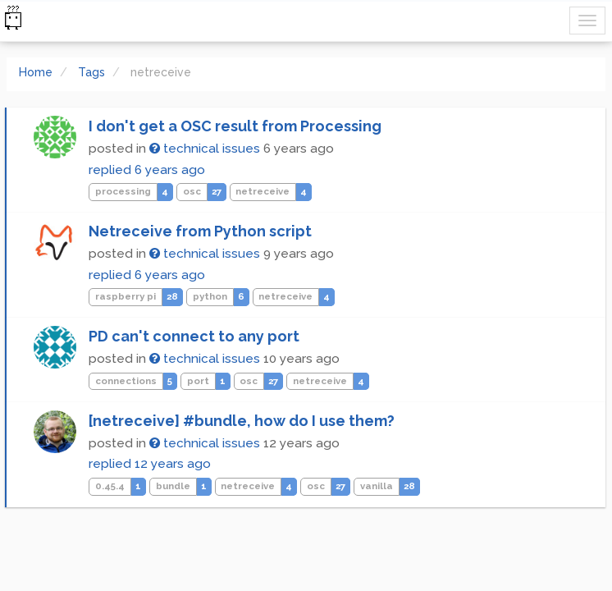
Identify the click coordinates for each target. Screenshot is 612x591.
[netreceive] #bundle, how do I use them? (242, 420)
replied (147, 170)
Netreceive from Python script (200, 231)
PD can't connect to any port (194, 336)
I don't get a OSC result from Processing (235, 126)
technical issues (204, 148)
